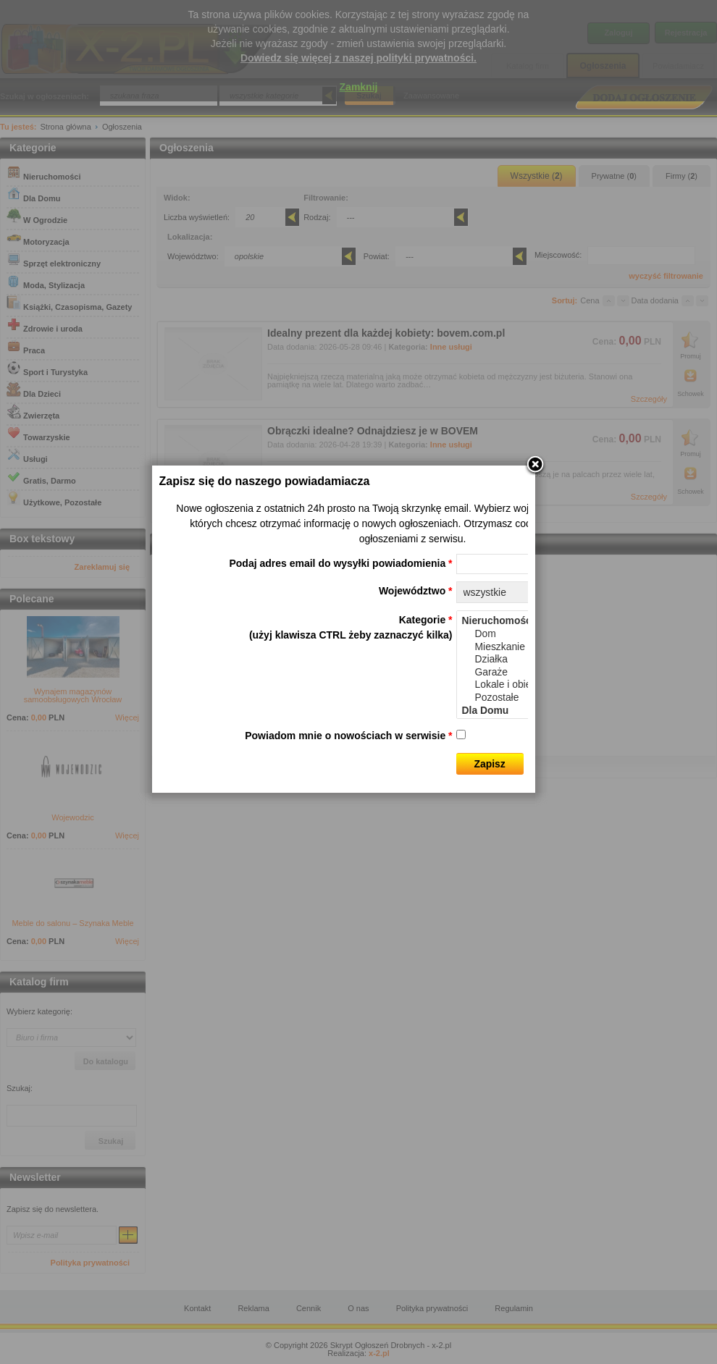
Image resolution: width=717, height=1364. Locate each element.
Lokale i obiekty (536, 737)
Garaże (536, 725)
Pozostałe (536, 750)
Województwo (430, 643)
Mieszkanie (536, 699)
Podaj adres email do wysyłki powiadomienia (355, 616)
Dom (536, 687)
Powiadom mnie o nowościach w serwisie (363, 788)
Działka (536, 712)
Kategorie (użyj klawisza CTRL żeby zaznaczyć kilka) (365, 680)
